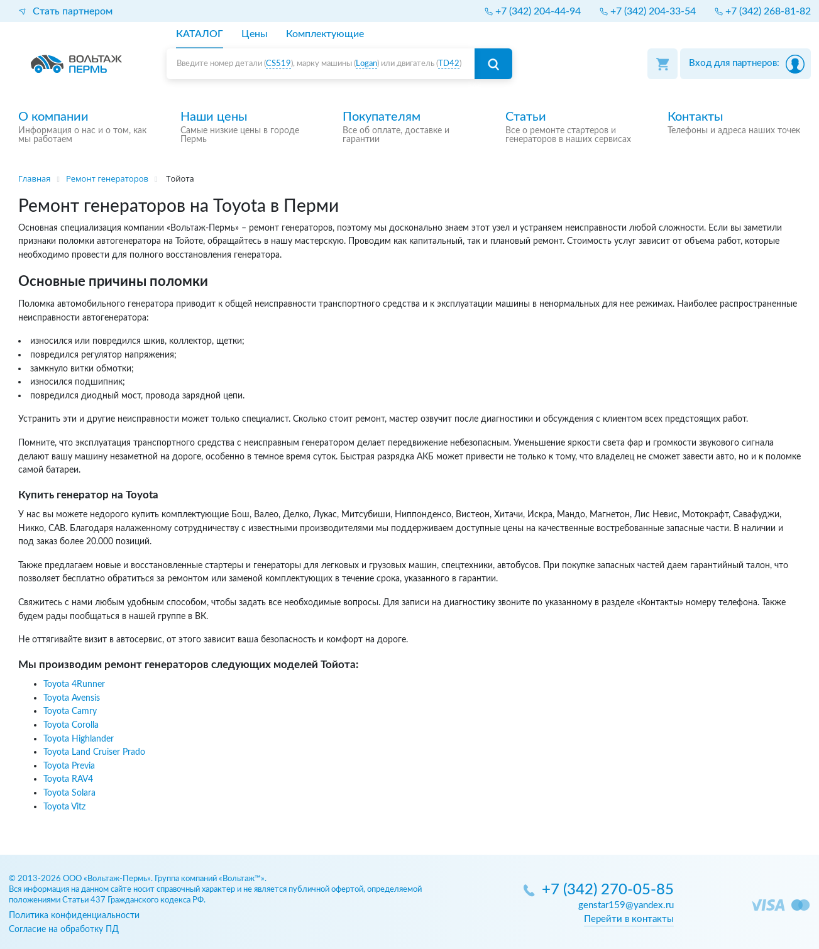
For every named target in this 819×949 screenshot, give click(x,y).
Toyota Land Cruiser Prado (94, 752)
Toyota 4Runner (74, 684)
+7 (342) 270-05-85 (608, 890)
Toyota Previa (69, 766)
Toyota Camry (70, 711)
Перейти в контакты (629, 919)
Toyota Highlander (78, 738)
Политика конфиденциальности (74, 915)
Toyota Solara (69, 793)
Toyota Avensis (71, 698)
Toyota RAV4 (68, 779)
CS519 (278, 64)
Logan (366, 64)
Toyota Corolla (71, 725)
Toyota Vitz (64, 806)
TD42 (448, 64)
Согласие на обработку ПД (64, 929)
